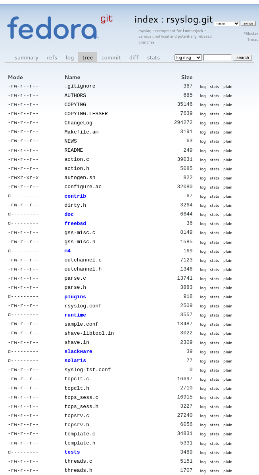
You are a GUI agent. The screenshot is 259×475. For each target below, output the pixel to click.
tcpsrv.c (77, 400)
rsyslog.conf (83, 295)
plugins (75, 287)
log (70, 57)
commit (111, 57)
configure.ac (83, 181)
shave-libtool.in (89, 322)
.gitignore (80, 85)
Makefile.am (82, 129)
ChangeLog (78, 120)
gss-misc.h (80, 234)
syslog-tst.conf (88, 357)
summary (26, 57)
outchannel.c (83, 252)
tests (72, 435)
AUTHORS (75, 94)
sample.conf (82, 313)
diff (133, 57)
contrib (75, 191)
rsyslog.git (189, 19)
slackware (78, 339)
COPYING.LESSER (86, 112)
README (74, 147)
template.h (80, 427)
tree (87, 57)
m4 (68, 243)
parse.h (75, 278)
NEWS (71, 138)
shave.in (77, 330)
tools (72, 461)
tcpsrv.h (77, 409)
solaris (75, 348)
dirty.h (75, 199)
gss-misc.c (80, 225)
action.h (77, 164)
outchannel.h (83, 260)
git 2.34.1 (113, 471)
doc (69, 208)
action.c (77, 155)
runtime (75, 304)
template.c (80, 418)
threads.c (78, 444)
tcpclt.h (77, 374)
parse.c (75, 269)
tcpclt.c (77, 365)
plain (227, 86)
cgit (99, 471)
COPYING (75, 103)
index (146, 19)
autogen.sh (80, 173)
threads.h (78, 453)
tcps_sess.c (82, 383)
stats (153, 57)
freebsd (75, 217)
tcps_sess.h (82, 392)
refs (52, 57)
